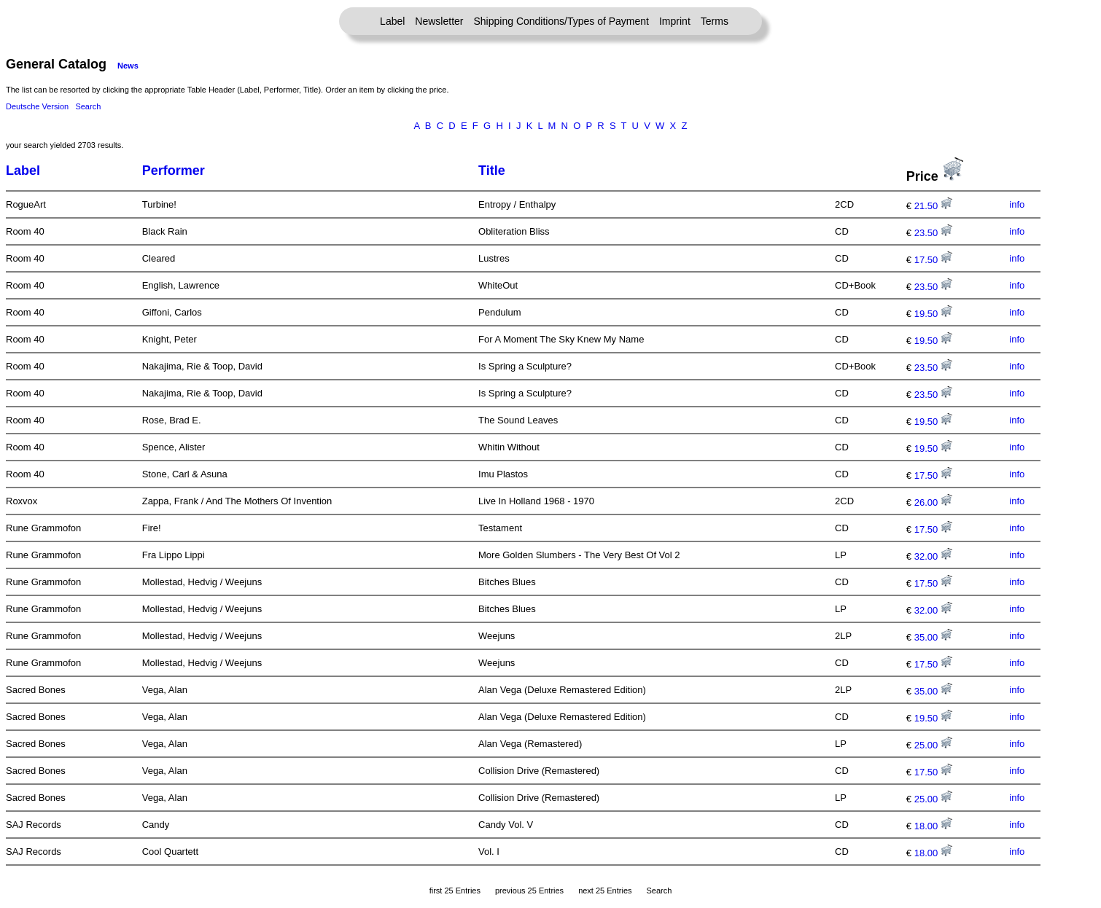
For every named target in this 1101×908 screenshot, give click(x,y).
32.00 (933, 556)
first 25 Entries (455, 890)
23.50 (933, 232)
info (1016, 204)
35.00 (933, 637)
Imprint (674, 21)
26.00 (933, 502)
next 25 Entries (604, 890)
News (128, 65)
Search (88, 106)
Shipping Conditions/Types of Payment (561, 21)
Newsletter (439, 21)
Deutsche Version (37, 106)
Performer (173, 170)
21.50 (933, 205)
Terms (714, 21)
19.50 (933, 313)
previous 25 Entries (529, 890)
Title (491, 170)
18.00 (933, 826)
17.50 (933, 259)
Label (392, 21)
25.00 (933, 745)
